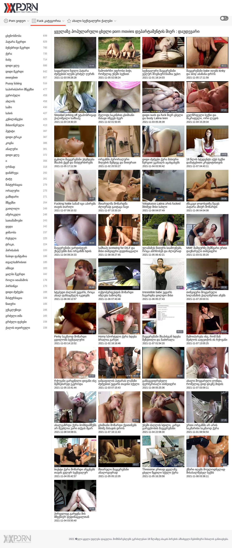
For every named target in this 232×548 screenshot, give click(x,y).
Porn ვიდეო (16, 21)
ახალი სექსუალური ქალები (91, 21)
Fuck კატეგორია (48, 21)
